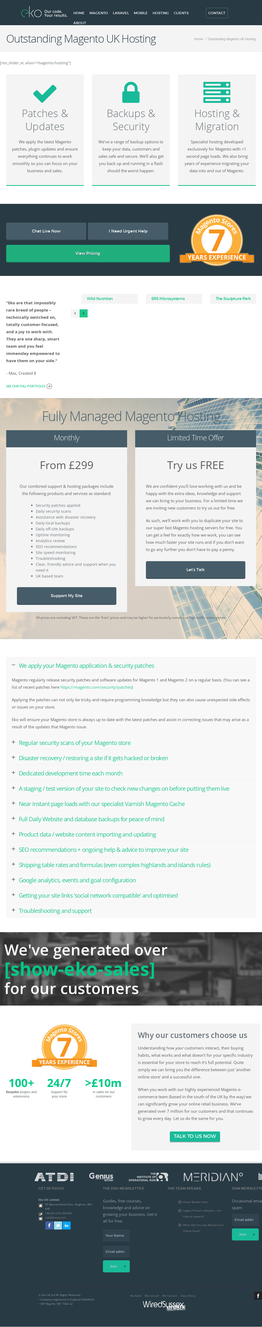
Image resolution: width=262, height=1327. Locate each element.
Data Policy (188, 1296)
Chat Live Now (46, 231)
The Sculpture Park (233, 298)
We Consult (152, 1296)
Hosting (161, 13)
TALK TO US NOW (195, 1136)
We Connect (170, 1296)
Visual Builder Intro (195, 1202)
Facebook (49, 1225)
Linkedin (67, 1225)
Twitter (58, 1225)
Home (79, 13)
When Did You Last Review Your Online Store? (203, 1228)
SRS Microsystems (168, 298)
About (79, 23)
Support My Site (66, 595)
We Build (135, 1296)
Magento (98, 13)
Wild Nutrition (100, 298)
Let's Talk (195, 569)
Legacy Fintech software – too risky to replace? (202, 1213)
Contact (216, 13)
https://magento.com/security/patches (96, 687)
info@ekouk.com (55, 1217)
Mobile (141, 13)
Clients (181, 13)
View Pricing (88, 253)
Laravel (121, 13)
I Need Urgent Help (128, 231)
